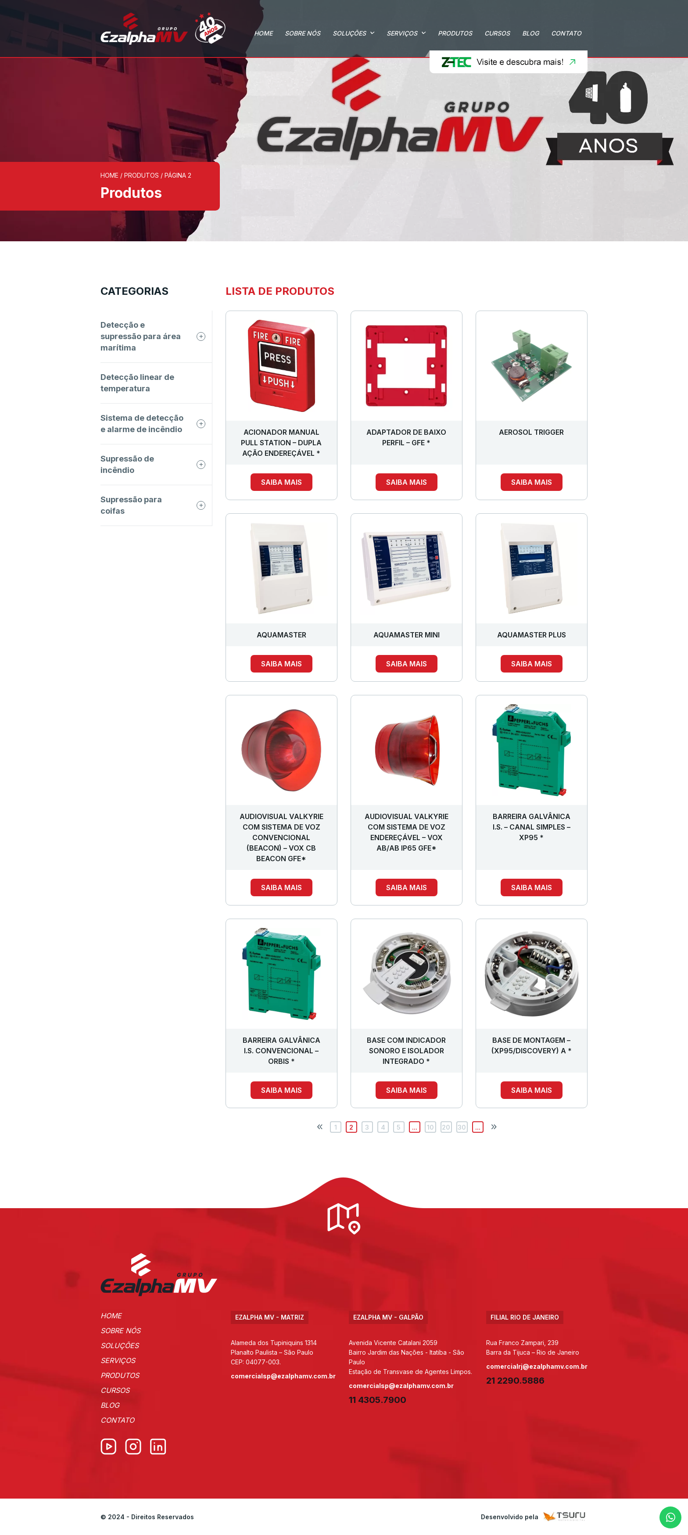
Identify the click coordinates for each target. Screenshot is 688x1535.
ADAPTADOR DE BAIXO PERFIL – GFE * (406, 437)
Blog (530, 33)
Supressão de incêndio (127, 464)
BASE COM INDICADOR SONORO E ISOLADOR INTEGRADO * (406, 1051)
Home (263, 33)
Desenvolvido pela (534, 1517)
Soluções (349, 33)
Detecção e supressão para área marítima (140, 336)
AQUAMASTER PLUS (531, 634)
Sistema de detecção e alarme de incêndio (141, 423)
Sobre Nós (302, 33)
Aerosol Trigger (531, 432)
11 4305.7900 (377, 1400)
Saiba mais (281, 482)
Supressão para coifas (131, 505)
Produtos (455, 33)
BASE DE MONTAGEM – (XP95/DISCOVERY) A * (531, 1045)
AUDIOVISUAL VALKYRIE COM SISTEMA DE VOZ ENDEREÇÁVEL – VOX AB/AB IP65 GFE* (406, 832)
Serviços (402, 33)
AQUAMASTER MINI (406, 634)
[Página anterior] (320, 1127)
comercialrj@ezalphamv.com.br (537, 1366)
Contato (566, 33)
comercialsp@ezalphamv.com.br (283, 1376)
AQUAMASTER (281, 634)
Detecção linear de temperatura (137, 382)
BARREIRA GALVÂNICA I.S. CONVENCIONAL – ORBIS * (281, 1051)
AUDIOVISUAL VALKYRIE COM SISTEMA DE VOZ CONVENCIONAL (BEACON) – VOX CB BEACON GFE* (281, 837)
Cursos (497, 33)
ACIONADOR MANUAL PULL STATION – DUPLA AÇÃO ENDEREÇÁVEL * (281, 443)
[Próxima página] (493, 1127)
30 (462, 1127)
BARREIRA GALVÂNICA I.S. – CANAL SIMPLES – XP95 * (531, 827)
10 (430, 1127)
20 (446, 1127)
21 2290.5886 (515, 1380)
